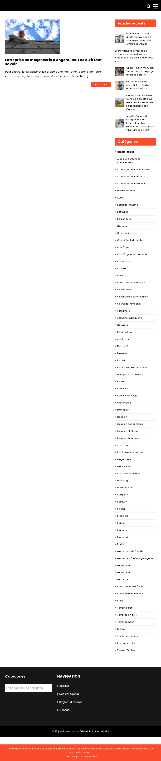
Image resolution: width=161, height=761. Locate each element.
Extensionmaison (127, 395)
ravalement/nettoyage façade (135, 558)
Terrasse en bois (127, 614)
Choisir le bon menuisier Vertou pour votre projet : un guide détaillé (140, 71)
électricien (123, 339)
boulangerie (124, 219)
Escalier (121, 381)
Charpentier (124, 233)
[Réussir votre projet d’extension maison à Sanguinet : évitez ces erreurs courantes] (119, 36)
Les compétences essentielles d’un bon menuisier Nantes (138, 85)
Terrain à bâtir (125, 607)
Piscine (121, 508)
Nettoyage (123, 480)
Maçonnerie (124, 459)
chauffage (123, 247)
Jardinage (123, 445)
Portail (121, 544)
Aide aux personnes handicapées (128, 160)
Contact (65, 710)
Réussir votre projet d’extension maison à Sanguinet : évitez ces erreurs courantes (139, 39)
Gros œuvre (124, 402)
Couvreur (122, 325)
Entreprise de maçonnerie (132, 367)
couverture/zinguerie (129, 318)
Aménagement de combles (133, 169)
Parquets (122, 494)
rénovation (123, 565)
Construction (124, 289)
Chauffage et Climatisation (132, 254)
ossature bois (125, 487)
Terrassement (125, 622)
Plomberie (123, 537)
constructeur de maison (131, 282)
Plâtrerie (122, 530)
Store (120, 600)
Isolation (122, 417)
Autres (121, 197)
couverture (123, 310)
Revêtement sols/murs (130, 586)
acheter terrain (126, 151)
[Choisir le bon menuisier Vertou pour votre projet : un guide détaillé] (119, 69)
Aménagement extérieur (131, 176)
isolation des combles (130, 424)
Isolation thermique (128, 438)
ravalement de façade (130, 551)
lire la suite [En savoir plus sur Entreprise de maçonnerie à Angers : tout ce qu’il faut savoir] (101, 84)
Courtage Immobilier (129, 303)
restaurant (123, 579)
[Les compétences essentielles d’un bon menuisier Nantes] (119, 82)
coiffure (121, 275)
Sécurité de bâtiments (130, 593)
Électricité (122, 346)
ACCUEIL (64, 686)
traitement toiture (127, 643)
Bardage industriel (128, 204)
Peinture (122, 501)
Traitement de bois (128, 636)
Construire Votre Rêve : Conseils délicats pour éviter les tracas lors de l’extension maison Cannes (140, 102)
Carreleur (122, 226)
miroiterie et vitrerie (128, 473)
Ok (67, 756)
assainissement (126, 190)
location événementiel (130, 452)
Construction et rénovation (132, 296)
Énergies (122, 353)
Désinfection (124, 332)
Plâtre (120, 523)
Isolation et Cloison (128, 431)
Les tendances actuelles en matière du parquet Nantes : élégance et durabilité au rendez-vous (135, 56)
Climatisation (124, 261)
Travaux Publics (126, 650)
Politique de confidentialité (76, 731)
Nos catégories (69, 694)
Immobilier (123, 409)
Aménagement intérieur (131, 183)
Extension (122, 388)
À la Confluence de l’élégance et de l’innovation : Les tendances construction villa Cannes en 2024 (140, 123)
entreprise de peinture (130, 374)
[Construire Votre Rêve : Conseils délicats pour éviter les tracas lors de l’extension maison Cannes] (119, 100)
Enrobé (121, 360)
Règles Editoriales (70, 702)
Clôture (121, 268)
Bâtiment (122, 211)
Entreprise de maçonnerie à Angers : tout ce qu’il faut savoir (53, 61)
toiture (121, 629)
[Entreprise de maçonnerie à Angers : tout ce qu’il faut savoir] (32, 36)
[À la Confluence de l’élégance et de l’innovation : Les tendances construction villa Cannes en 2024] (119, 120)
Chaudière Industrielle (130, 240)
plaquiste (122, 516)
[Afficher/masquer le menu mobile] (156, 6)
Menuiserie (123, 466)
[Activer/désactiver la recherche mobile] (149, 6)
